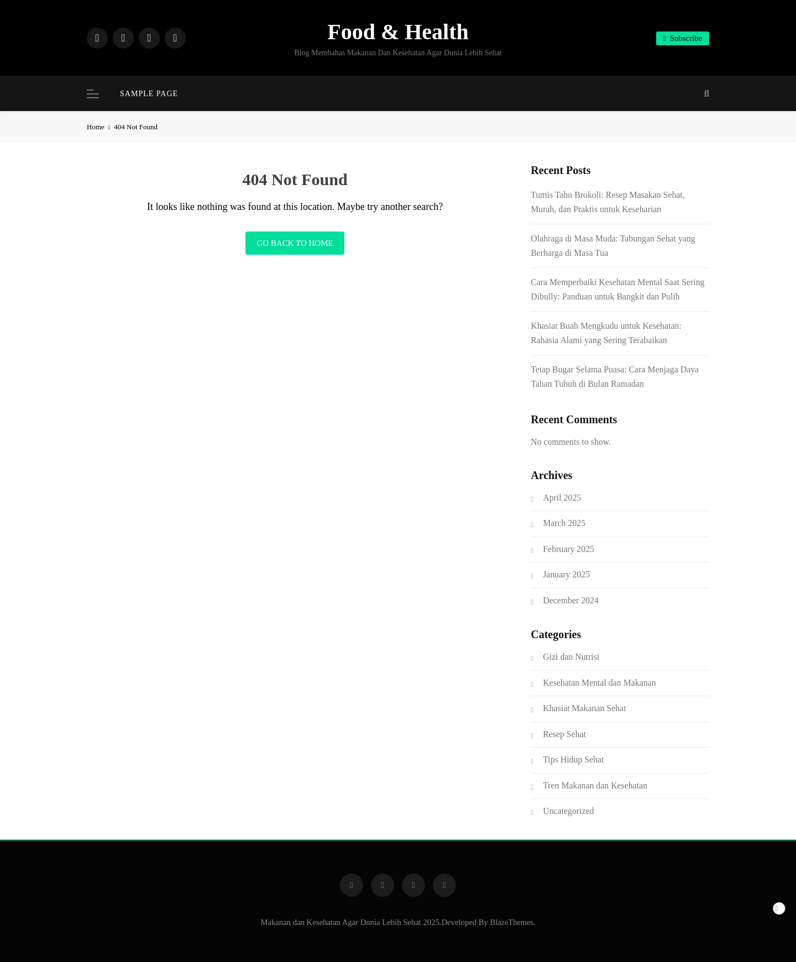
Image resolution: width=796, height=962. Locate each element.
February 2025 (568, 549)
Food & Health (398, 31)
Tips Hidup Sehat (573, 759)
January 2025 (566, 574)
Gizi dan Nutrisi (571, 656)
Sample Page (149, 94)
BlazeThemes (511, 922)
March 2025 (564, 523)
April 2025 (562, 497)
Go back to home (294, 243)
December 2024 (571, 600)
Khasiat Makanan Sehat (584, 708)
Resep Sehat (564, 734)
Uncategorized (568, 811)
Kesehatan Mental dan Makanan (599, 682)
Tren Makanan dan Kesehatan (595, 785)
